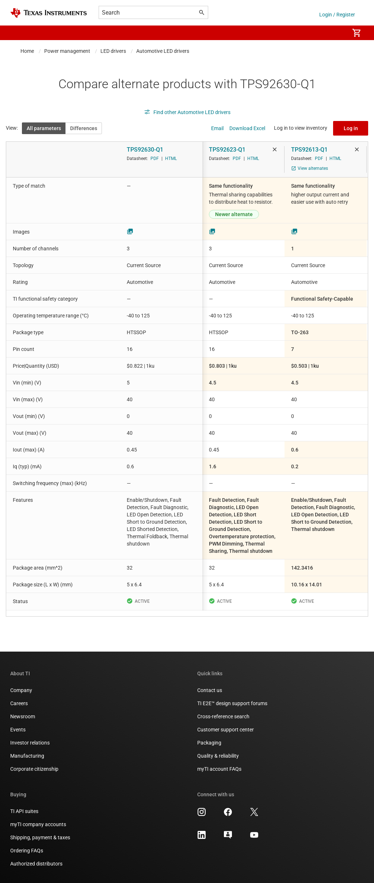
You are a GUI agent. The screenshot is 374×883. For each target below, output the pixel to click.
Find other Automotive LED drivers (187, 112)
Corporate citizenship (34, 769)
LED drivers (113, 51)
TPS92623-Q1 (227, 149)
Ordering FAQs (26, 850)
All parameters (44, 128)
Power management (67, 51)
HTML (171, 158)
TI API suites (24, 811)
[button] (17, 33)
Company (21, 690)
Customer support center (225, 729)
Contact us (209, 690)
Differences (83, 128)
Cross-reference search (223, 716)
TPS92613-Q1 (309, 149)
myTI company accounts (38, 824)
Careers (19, 703)
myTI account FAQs (219, 769)
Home (27, 51)
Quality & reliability (218, 756)
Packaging (209, 743)
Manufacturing (27, 756)
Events (18, 729)
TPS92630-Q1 (145, 149)
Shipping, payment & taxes (40, 837)
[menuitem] (336, 33)
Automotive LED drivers (162, 51)
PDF (154, 158)
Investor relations (30, 743)
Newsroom (22, 716)
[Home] (48, 13)
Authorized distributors (36, 864)
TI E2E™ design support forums (232, 703)
